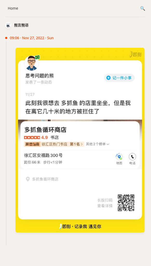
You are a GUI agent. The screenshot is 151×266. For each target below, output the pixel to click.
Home (13, 8)
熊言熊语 (21, 25)
